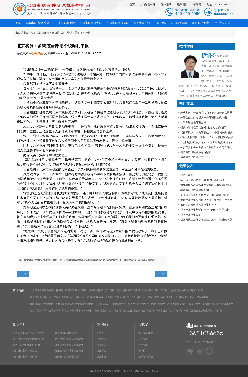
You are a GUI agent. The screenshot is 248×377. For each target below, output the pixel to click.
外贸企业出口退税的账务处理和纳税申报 (203, 117)
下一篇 (161, 274)
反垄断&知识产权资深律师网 (111, 304)
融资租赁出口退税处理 (67, 332)
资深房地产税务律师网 (117, 297)
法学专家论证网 (150, 290)
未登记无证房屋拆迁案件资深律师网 (203, 310)
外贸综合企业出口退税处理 (69, 344)
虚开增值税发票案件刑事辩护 (28, 338)
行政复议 (101, 344)
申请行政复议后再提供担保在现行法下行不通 (206, 199)
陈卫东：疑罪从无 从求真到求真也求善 (202, 179)
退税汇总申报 (83, 32)
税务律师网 (143, 304)
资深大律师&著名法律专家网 (77, 310)
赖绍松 (208, 55)
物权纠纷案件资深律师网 (108, 310)
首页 (132, 4)
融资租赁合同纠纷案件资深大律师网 (49, 297)
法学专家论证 (145, 356)
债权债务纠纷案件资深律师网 (217, 304)
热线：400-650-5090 (218, 4)
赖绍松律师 (186, 175)
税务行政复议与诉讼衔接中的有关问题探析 (204, 209)
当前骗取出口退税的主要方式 (197, 157)
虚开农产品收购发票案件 (68, 356)
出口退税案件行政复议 (25, 350)
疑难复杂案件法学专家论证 (69, 350)
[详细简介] (221, 95)
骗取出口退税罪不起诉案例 (195, 152)
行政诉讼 (101, 338)
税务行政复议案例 (190, 214)
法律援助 (166, 4)
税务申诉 (101, 356)
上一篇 (23, 274)
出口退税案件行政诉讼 (25, 356)
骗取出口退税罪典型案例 (194, 189)
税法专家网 (194, 304)
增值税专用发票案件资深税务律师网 (75, 304)
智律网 (197, 4)
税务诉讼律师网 (38, 310)
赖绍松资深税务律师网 (42, 304)
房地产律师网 (158, 304)
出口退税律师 (147, 4)
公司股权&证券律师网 (128, 290)
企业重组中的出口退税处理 (69, 338)
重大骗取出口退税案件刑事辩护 (29, 332)
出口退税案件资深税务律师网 (32, 32)
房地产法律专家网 (176, 304)
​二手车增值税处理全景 (193, 122)
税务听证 (101, 350)
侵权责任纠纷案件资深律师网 (138, 310)
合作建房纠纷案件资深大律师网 (186, 290)
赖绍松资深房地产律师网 (101, 290)
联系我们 (182, 4)
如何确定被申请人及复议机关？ (198, 204)
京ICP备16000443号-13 (147, 370)
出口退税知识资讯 (62, 32)
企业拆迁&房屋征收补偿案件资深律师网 (187, 297)
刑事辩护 (101, 332)
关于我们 (143, 344)
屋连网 (131, 304)
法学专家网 (54, 310)
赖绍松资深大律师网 (76, 290)
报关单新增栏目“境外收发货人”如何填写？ (204, 127)
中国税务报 (36, 53)
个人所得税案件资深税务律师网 (147, 297)
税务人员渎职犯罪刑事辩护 (27, 344)
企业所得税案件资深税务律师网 (86, 297)
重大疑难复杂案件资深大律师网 (46, 290)
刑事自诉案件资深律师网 (169, 310)
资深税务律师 (145, 332)
